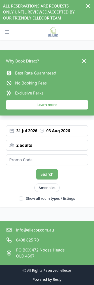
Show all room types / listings (50, 198)
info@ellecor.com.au (35, 230)
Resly (57, 279)
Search (47, 174)
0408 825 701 (28, 240)
